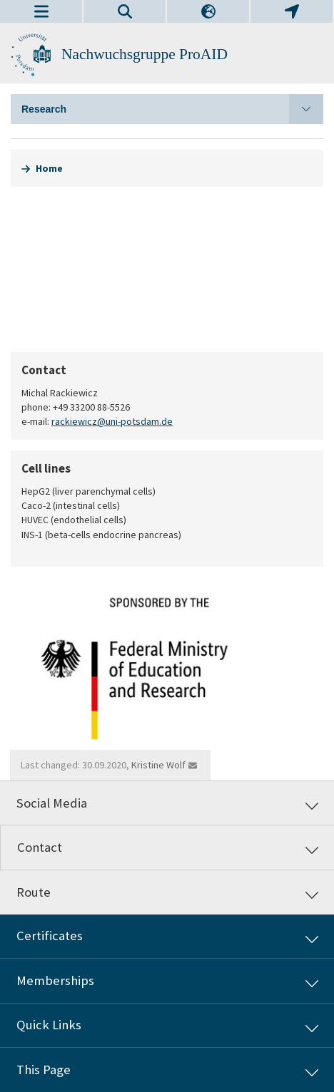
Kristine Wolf (158, 764)
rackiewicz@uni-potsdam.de (112, 421)
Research (172, 109)
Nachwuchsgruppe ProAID (144, 54)
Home (49, 168)
